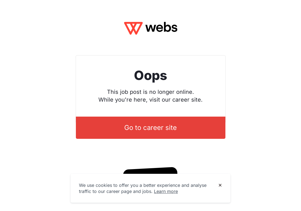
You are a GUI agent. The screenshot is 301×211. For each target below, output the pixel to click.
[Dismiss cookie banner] (220, 185)
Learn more (166, 191)
